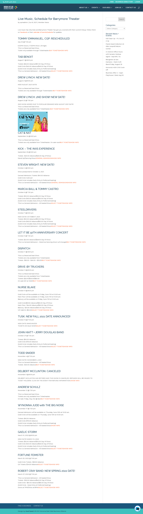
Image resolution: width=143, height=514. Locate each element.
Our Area (106, 7)
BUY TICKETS (54, 50)
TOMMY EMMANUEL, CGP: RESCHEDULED (44, 38)
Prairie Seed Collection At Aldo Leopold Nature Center (115, 46)
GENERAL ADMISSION (44, 158)
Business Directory (124, 2)
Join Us (118, 7)
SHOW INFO (63, 50)
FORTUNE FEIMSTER (30, 455)
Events (95, 7)
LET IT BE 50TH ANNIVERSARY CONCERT (43, 232)
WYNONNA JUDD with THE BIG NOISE (41, 405)
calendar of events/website (43, 32)
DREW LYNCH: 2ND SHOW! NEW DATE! (41, 97)
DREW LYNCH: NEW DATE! (34, 77)
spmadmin (24, 22)
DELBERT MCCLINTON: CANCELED (39, 371)
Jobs (112, 2)
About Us (83, 7)
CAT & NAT (24, 132)
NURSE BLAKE (27, 287)
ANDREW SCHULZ (29, 387)
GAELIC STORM (27, 431)
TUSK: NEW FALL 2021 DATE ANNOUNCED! (44, 316)
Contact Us (131, 7)
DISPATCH (24, 248)
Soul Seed (29, 511)
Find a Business (24, 506)
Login (137, 2)
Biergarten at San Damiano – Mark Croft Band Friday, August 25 (114, 62)
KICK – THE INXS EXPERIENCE (36, 148)
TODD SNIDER (26, 352)
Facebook (24, 32)
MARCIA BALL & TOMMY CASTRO (38, 188)
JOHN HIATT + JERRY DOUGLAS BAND (41, 332)
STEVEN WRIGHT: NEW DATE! (36, 164)
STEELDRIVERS (27, 209)
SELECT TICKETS (57, 71)
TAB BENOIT (25, 56)
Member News (43, 22)
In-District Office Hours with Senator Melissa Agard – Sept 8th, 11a (114, 54)
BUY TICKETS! (72, 242)
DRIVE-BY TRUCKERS (31, 266)
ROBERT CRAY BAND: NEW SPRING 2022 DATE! (46, 470)
